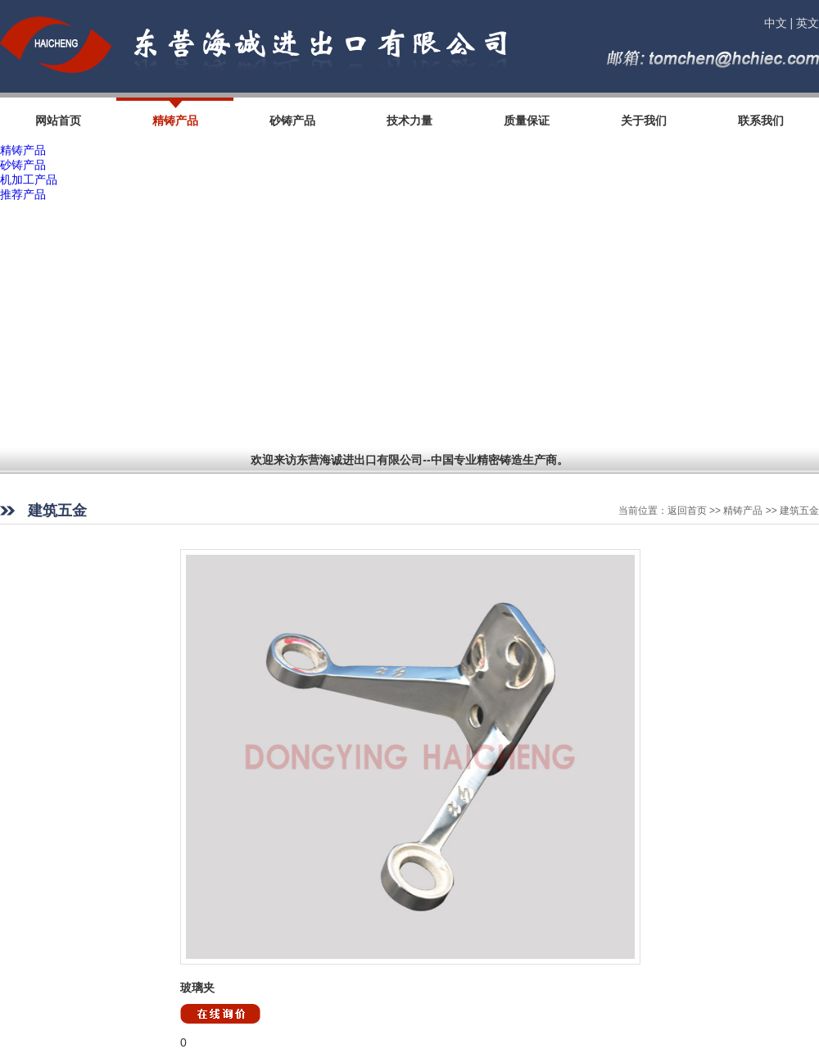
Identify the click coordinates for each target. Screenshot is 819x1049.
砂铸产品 (23, 164)
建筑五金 (799, 510)
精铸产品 (23, 150)
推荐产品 (23, 194)
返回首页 (687, 510)
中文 (775, 23)
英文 (807, 23)
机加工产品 (28, 179)
